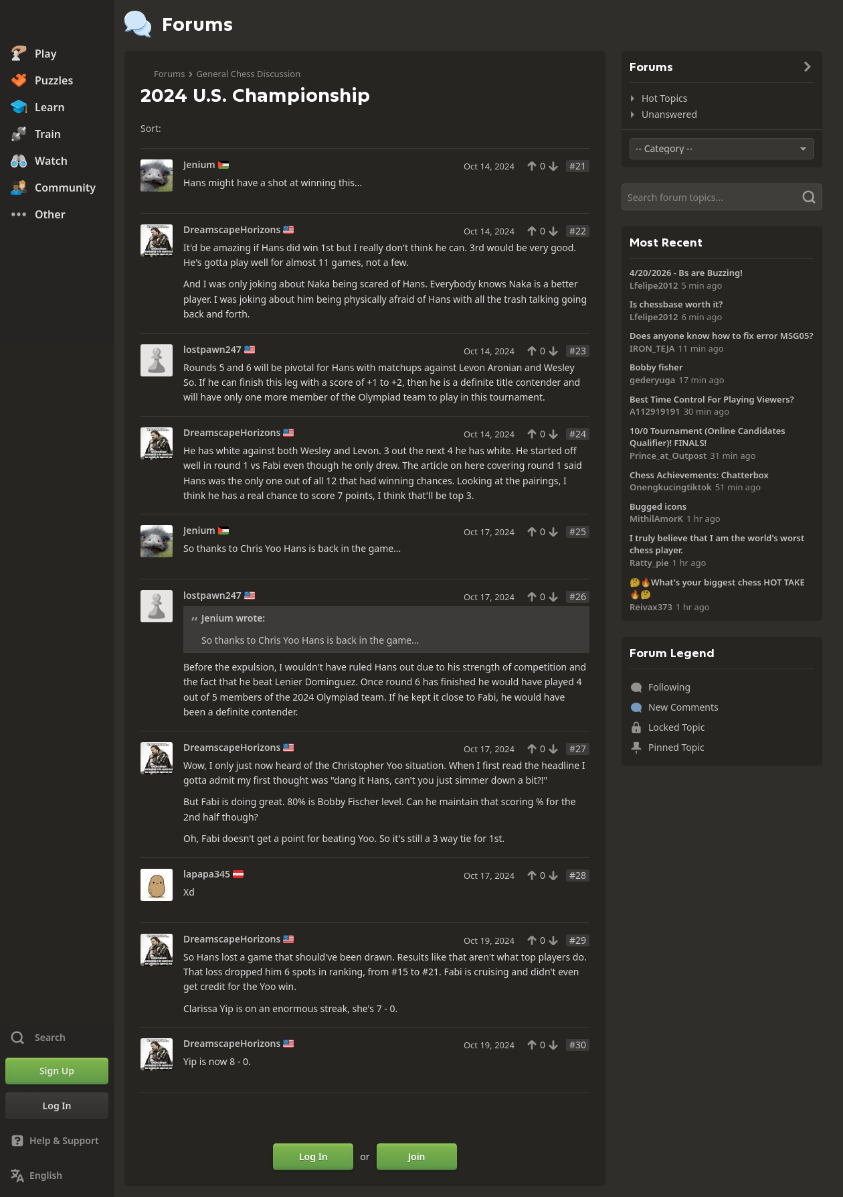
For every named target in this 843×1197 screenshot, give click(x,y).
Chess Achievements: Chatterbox (699, 475)
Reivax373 (651, 607)
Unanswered (669, 114)
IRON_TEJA (652, 348)
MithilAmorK (656, 518)
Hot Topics (664, 98)
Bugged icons (658, 506)
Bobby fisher (656, 367)
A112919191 (655, 411)
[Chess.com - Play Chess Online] (56, 22)
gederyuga (652, 380)
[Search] (722, 197)
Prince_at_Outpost (668, 455)
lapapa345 (206, 874)
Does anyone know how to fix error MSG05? (721, 336)
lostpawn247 (212, 349)
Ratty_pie (649, 563)
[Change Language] (56, 1175)
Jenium (199, 164)
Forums (169, 74)
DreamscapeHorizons (231, 229)
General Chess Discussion (248, 74)
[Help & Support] (56, 1140)
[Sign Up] (56, 1071)
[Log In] (56, 1106)
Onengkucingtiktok (671, 487)
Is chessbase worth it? (676, 304)
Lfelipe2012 (654, 285)
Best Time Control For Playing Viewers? (712, 399)
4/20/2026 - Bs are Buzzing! (686, 273)
